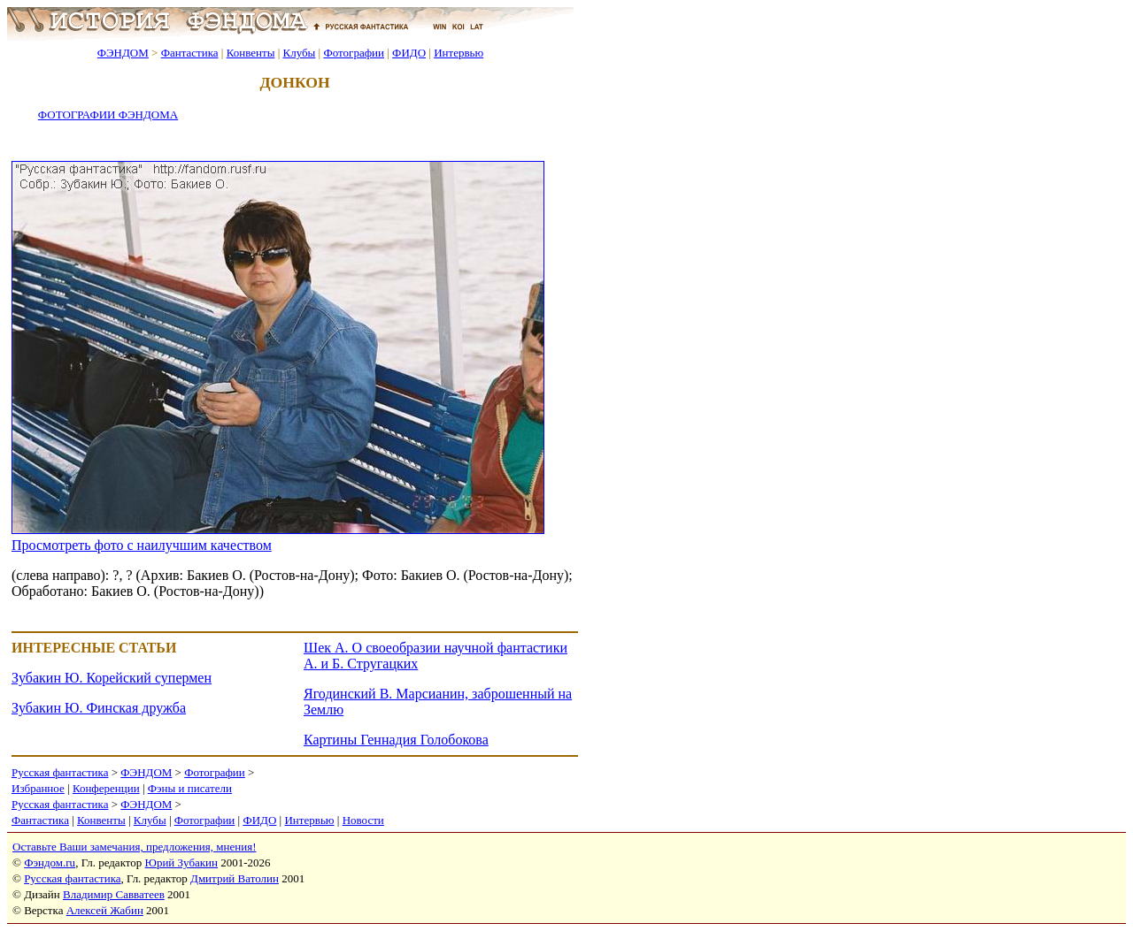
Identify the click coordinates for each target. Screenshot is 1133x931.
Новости (363, 820)
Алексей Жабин (104, 910)
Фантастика (190, 52)
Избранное (38, 788)
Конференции (106, 788)
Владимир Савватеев (114, 894)
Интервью (458, 52)
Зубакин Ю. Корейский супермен (112, 677)
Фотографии (353, 52)
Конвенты (251, 52)
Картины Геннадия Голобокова (396, 739)
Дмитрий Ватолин (234, 878)
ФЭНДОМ (123, 52)
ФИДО (409, 52)
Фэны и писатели (190, 788)
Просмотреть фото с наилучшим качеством (142, 545)
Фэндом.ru (49, 862)
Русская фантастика (60, 772)
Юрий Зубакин (181, 862)
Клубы (298, 52)
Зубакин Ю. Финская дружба (99, 707)
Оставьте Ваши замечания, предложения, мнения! (134, 846)
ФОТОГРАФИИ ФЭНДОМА (108, 114)
